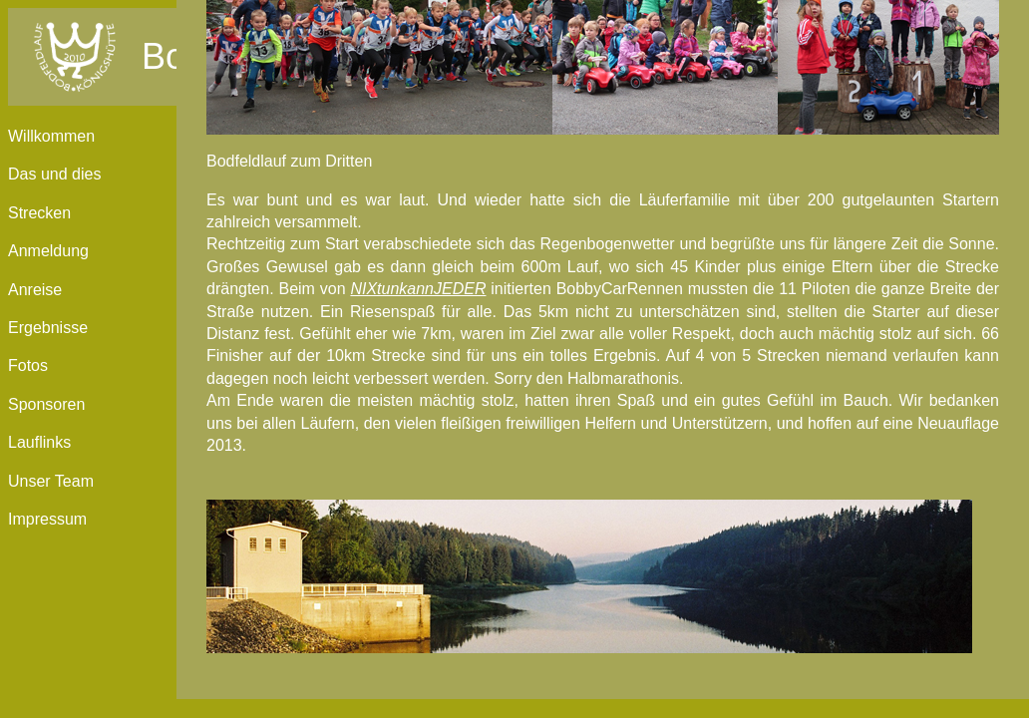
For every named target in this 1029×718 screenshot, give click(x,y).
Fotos (28, 365)
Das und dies (54, 174)
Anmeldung (48, 250)
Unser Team (51, 481)
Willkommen (51, 136)
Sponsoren (46, 404)
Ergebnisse (48, 327)
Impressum (47, 519)
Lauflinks (39, 442)
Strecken (39, 212)
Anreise (35, 289)
